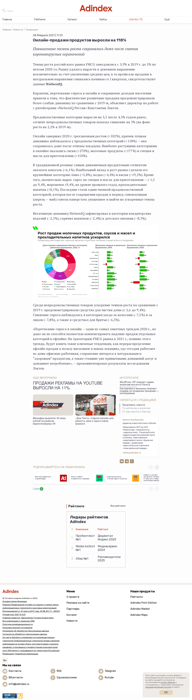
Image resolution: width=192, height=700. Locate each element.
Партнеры (73, 608)
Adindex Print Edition (143, 602)
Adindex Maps (139, 614)
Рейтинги (136, 596)
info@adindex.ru (19, 684)
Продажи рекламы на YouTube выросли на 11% (68, 386)
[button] (157, 467)
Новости (18, 29)
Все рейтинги (118, 506)
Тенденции (31, 29)
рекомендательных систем (158, 687)
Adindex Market (140, 608)
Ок (166, 692)
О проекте (73, 596)
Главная (6, 29)
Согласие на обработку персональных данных (24, 634)
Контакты (15, 670)
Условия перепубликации (14, 601)
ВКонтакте (16, 677)
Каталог (72, 614)
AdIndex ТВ (135, 19)
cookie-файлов (167, 682)
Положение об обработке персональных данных (25, 631)
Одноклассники (67, 677)
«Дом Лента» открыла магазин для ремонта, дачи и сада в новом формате (94, 421)
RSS (59, 670)
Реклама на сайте (78, 602)
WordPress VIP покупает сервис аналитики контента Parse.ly (137, 383)
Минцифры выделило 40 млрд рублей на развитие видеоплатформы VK (49, 421)
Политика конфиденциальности (17, 624)
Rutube (109, 677)
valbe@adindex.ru (132, 453)
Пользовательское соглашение (17, 627)
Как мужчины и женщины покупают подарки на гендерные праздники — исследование (139, 391)
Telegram (110, 670)
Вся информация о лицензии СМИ (18, 621)
